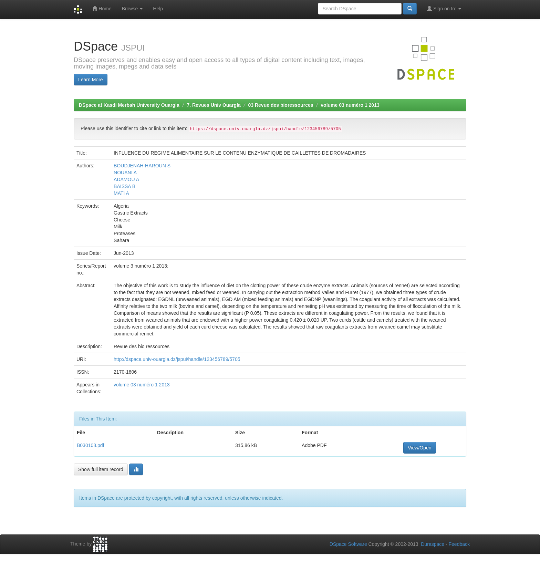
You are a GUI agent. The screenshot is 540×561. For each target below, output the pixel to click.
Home (101, 8)
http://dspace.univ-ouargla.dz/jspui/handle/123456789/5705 (177, 359)
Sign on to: (444, 8)
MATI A (121, 193)
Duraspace (432, 544)
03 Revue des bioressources (280, 105)
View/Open (419, 447)
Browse (132, 8)
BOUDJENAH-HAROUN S (142, 165)
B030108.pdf (90, 445)
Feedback (459, 544)
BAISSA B (124, 186)
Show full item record (100, 469)
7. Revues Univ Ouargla (213, 105)
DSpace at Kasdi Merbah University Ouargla (129, 105)
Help (158, 8)
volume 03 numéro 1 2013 (350, 105)
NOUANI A (125, 172)
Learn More (90, 79)
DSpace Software (348, 544)
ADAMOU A (126, 179)
